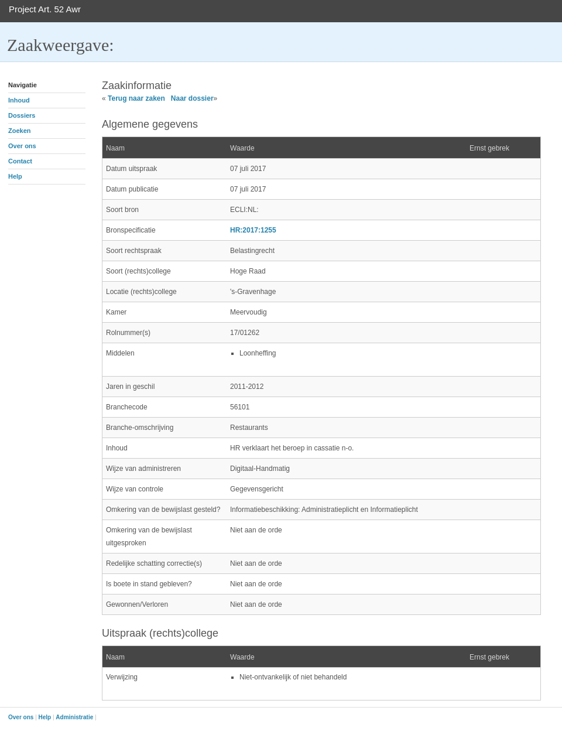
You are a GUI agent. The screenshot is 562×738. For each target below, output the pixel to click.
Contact (20, 161)
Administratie (74, 717)
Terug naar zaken (136, 98)
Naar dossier (192, 98)
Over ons (22, 145)
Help (15, 176)
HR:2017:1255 (253, 230)
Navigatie (22, 84)
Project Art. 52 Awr (45, 9)
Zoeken (19, 130)
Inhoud (19, 100)
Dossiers (21, 115)
